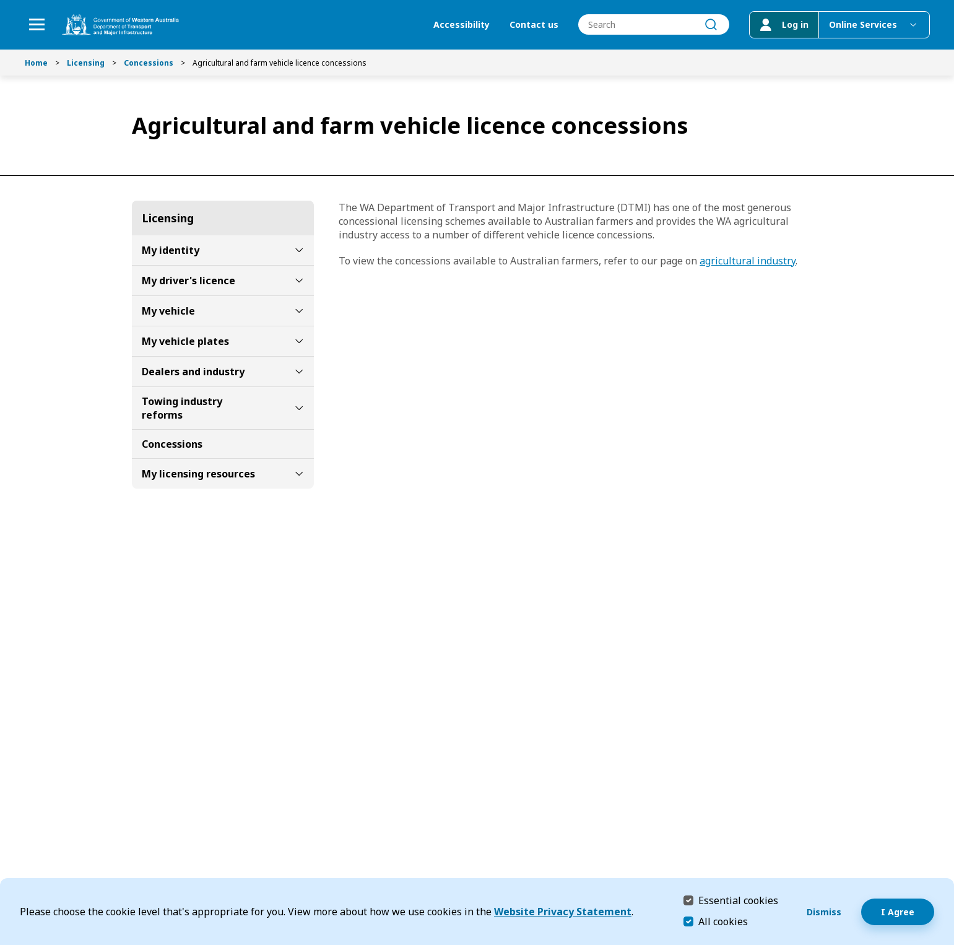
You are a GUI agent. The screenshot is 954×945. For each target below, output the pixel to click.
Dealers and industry (193, 371)
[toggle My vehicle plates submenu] (299, 341)
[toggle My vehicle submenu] (299, 311)
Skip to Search (3, 3)
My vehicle (168, 311)
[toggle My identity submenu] (299, 250)
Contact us (533, 25)
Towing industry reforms (182, 408)
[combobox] (653, 25)
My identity (170, 250)
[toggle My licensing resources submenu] (299, 474)
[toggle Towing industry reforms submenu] (299, 408)
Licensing (86, 63)
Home (36, 63)
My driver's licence (188, 280)
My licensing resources (198, 474)
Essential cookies (738, 900)
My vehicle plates (185, 341)
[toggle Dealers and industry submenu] (299, 371)
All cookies (723, 921)
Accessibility (461, 25)
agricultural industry (748, 261)
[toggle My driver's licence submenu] (299, 280)
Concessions (148, 63)
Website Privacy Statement (562, 911)
